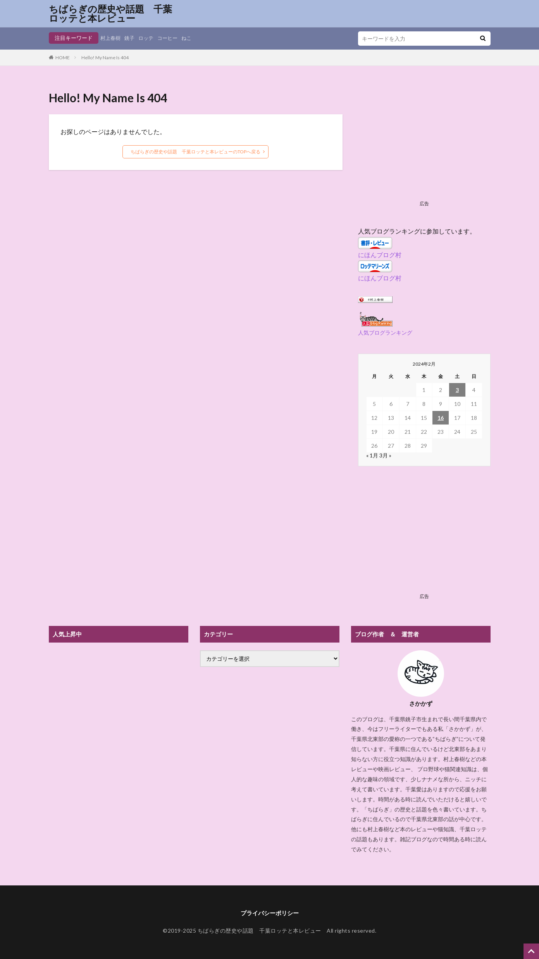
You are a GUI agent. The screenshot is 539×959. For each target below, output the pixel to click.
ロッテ (149, 37)
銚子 (131, 37)
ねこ (191, 37)
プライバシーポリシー (270, 913)
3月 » (385, 455)
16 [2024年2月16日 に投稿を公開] (440, 417)
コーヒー (172, 37)
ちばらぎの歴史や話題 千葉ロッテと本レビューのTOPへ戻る (195, 152)
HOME (62, 57)
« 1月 (372, 455)
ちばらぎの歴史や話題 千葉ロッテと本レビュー (110, 13)
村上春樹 (111, 37)
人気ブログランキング (385, 332)
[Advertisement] (424, 143)
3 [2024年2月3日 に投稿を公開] (457, 390)
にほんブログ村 (379, 254)
